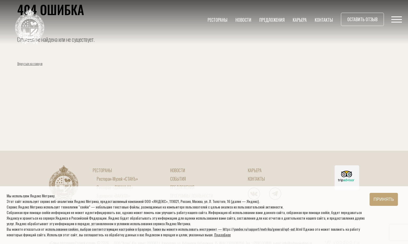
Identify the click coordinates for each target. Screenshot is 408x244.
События (178, 179)
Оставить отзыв (362, 19)
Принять (384, 199)
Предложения (272, 20)
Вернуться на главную (29, 63)
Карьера (300, 20)
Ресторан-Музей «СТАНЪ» (117, 179)
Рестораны (217, 20)
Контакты (324, 20)
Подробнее (222, 234)
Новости (243, 20)
